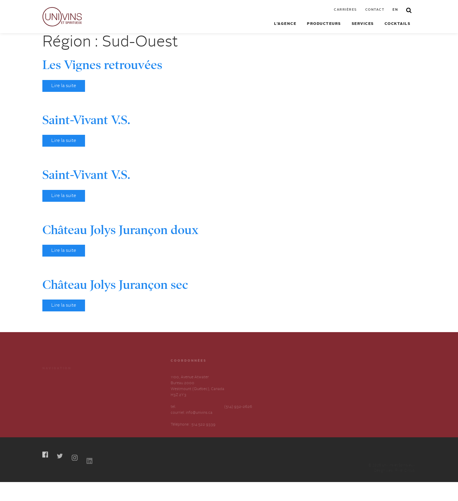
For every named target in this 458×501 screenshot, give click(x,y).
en (395, 10)
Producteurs (324, 24)
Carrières (345, 10)
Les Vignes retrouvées (102, 65)
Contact (375, 10)
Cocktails (398, 24)
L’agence (285, 24)
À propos (50, 399)
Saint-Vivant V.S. (86, 120)
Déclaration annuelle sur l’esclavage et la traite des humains (64, 415)
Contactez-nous (115, 399)
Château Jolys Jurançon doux (120, 230)
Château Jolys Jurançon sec (115, 284)
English (107, 410)
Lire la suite (63, 86)
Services (363, 24)
